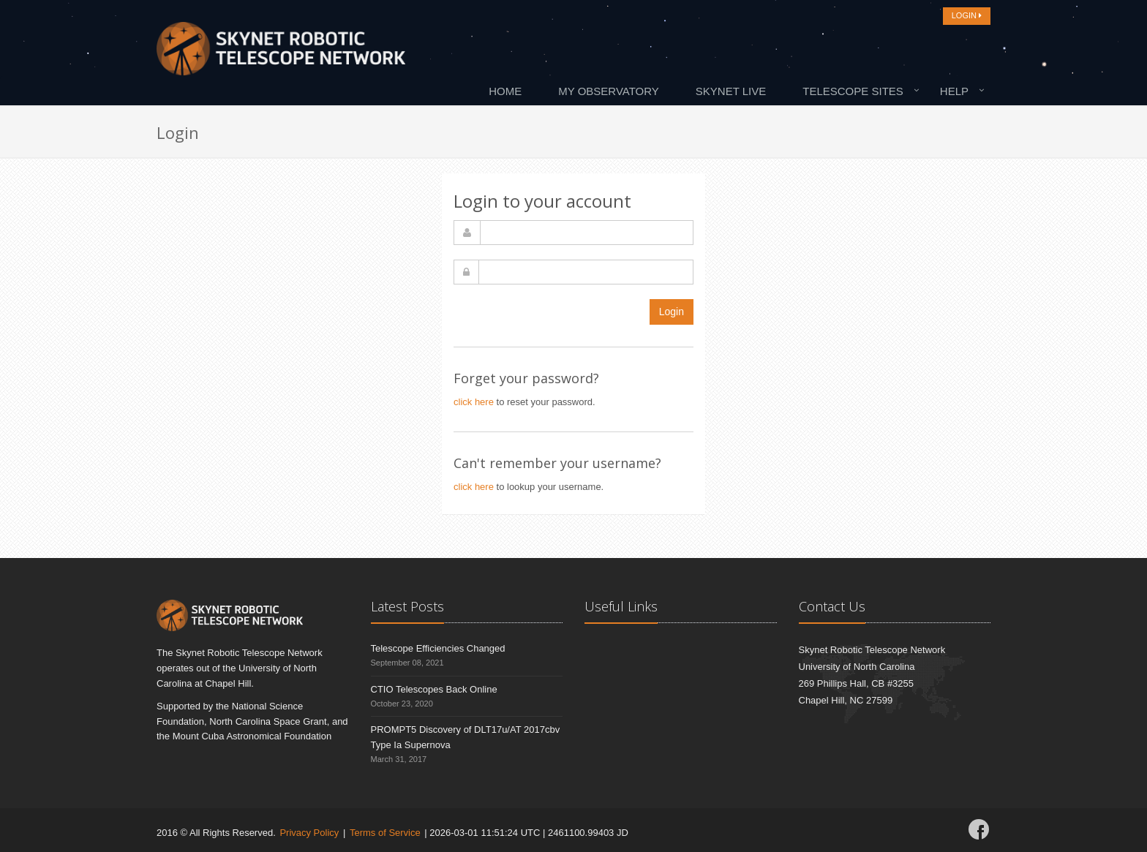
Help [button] (954, 91)
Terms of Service (385, 832)
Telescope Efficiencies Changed (438, 648)
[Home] (281, 52)
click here (474, 401)
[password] (585, 272)
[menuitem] (509, 90)
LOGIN (967, 15)
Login (671, 311)
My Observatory (608, 91)
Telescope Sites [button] (852, 91)
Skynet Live (731, 91)
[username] (586, 232)
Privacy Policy (309, 832)
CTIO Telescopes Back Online (434, 689)
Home (505, 91)
